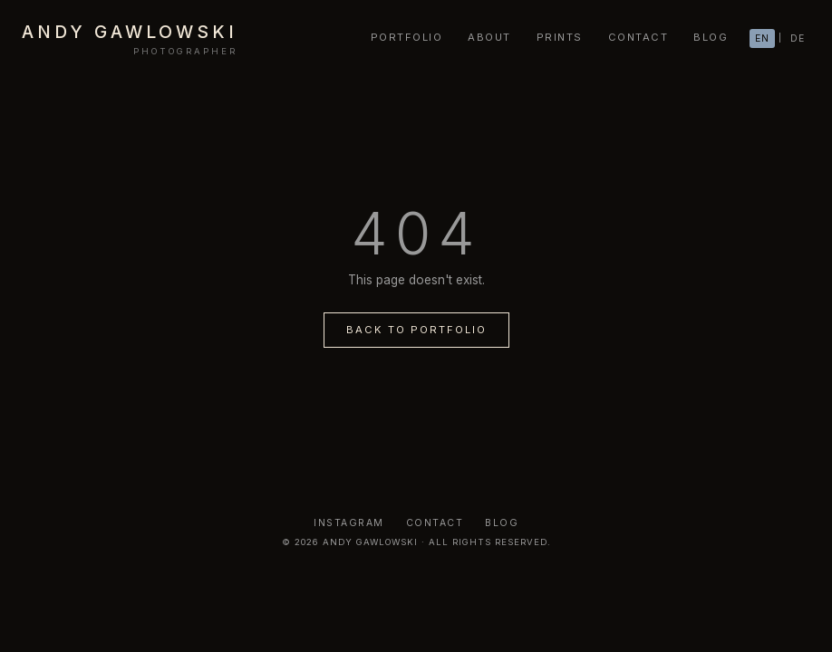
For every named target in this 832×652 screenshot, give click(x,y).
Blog (501, 523)
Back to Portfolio (416, 329)
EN (762, 38)
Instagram (349, 523)
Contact (435, 523)
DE (797, 38)
